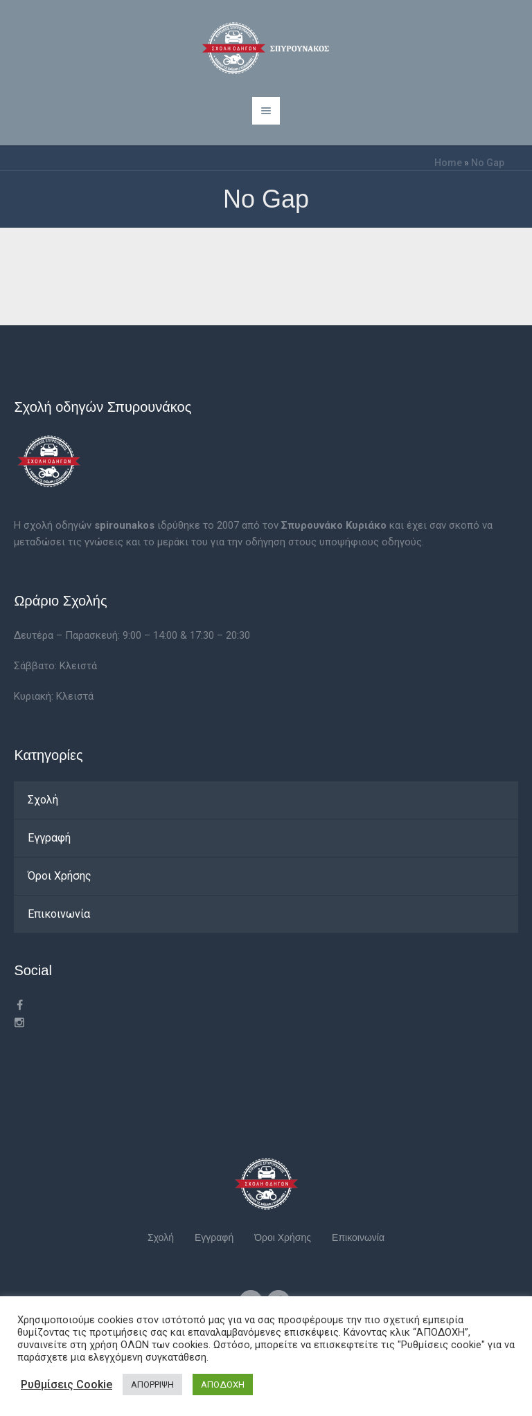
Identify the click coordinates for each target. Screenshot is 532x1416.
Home (448, 162)
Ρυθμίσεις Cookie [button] (66, 1384)
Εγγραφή (49, 837)
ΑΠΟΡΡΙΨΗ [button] (152, 1384)
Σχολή (43, 799)
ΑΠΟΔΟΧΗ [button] (223, 1384)
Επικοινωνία (59, 913)
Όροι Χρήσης (59, 875)
